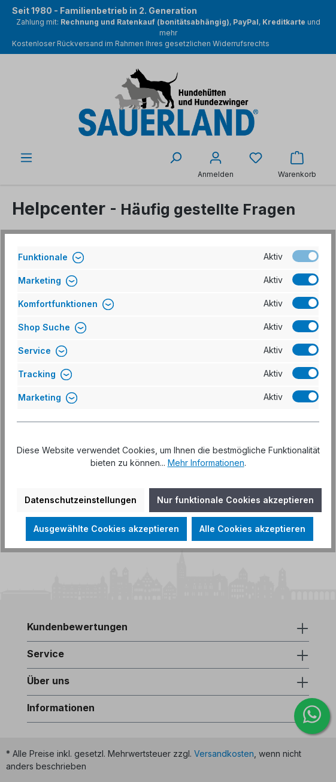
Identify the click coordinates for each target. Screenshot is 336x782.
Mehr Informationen (206, 463)
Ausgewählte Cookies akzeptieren (106, 529)
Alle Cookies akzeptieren (252, 529)
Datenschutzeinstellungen (81, 500)
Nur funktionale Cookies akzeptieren (235, 500)
